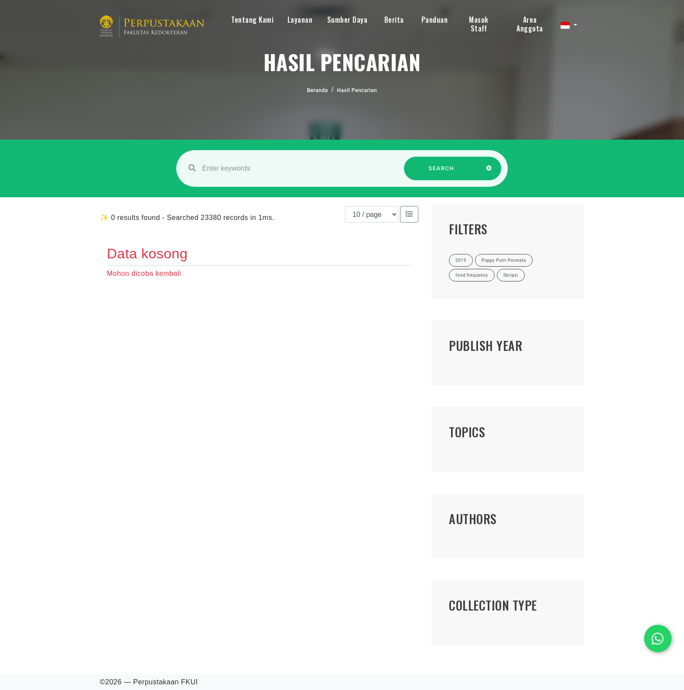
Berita (394, 19)
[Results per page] (371, 214)
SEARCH (441, 172)
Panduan (434, 19)
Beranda (317, 90)
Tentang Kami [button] (252, 19)
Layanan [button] (300, 19)
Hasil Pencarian (357, 90)
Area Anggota (529, 24)
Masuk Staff (479, 24)
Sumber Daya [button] (347, 19)
